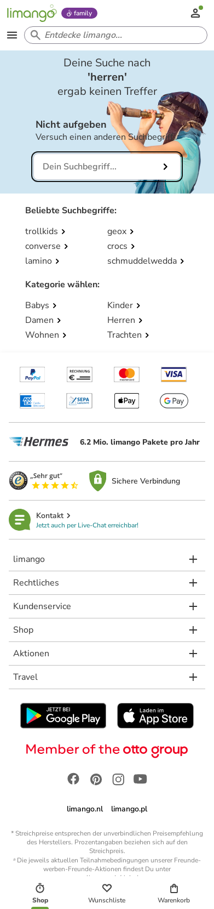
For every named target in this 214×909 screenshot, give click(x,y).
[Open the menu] (12, 35)
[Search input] (113, 35)
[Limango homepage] (32, 13)
